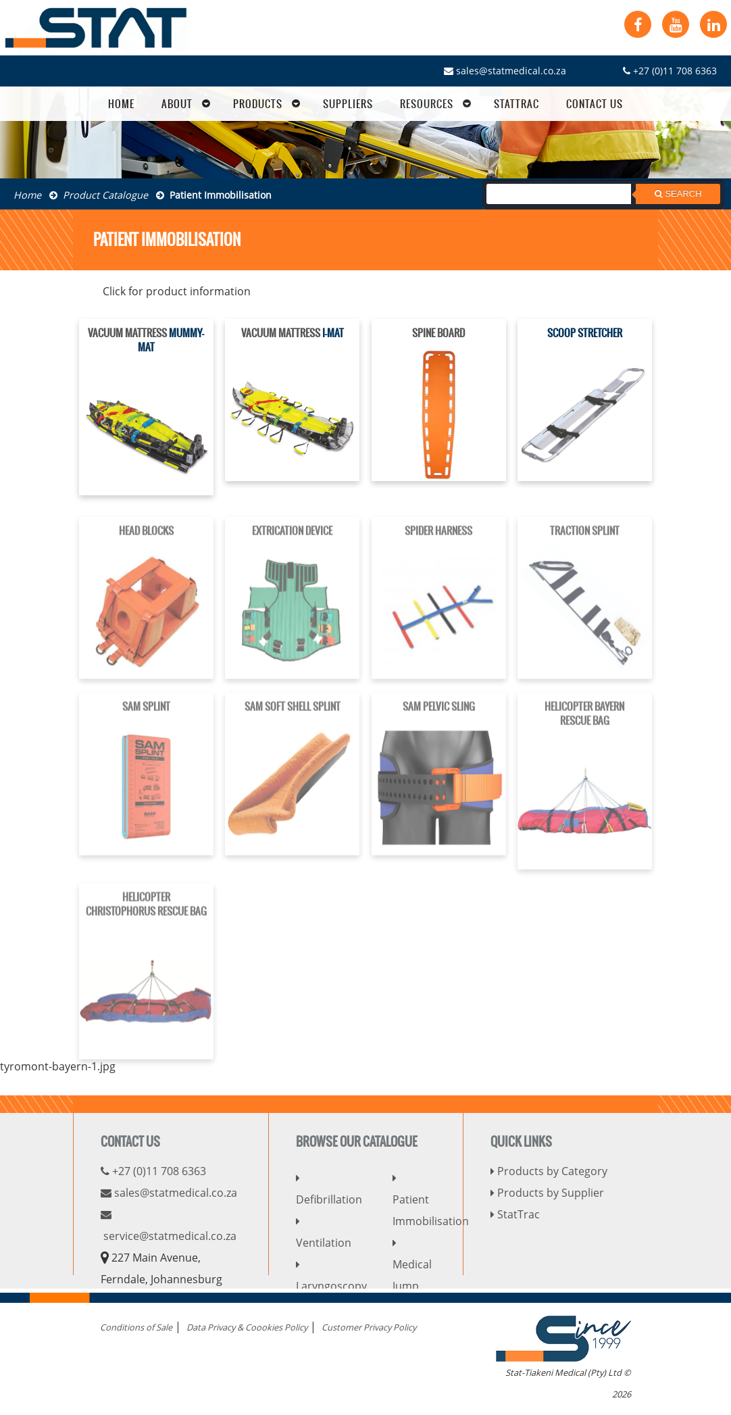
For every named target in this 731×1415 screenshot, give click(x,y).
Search (678, 194)
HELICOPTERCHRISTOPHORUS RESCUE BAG (146, 912)
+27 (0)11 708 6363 (670, 70)
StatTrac (515, 1214)
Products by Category (548, 1171)
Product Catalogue (98, 195)
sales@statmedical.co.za (505, 70)
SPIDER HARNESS (438, 539)
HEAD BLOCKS (146, 539)
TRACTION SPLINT (585, 539)
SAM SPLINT (146, 715)
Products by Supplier (547, 1192)
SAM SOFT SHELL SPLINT (293, 715)
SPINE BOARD (438, 333)
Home (27, 195)
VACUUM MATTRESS (127, 333)
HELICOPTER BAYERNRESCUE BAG (584, 722)
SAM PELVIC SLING (439, 715)
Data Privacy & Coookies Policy (246, 1327)
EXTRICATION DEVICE (292, 539)
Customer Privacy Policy (369, 1327)
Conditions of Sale (136, 1327)
